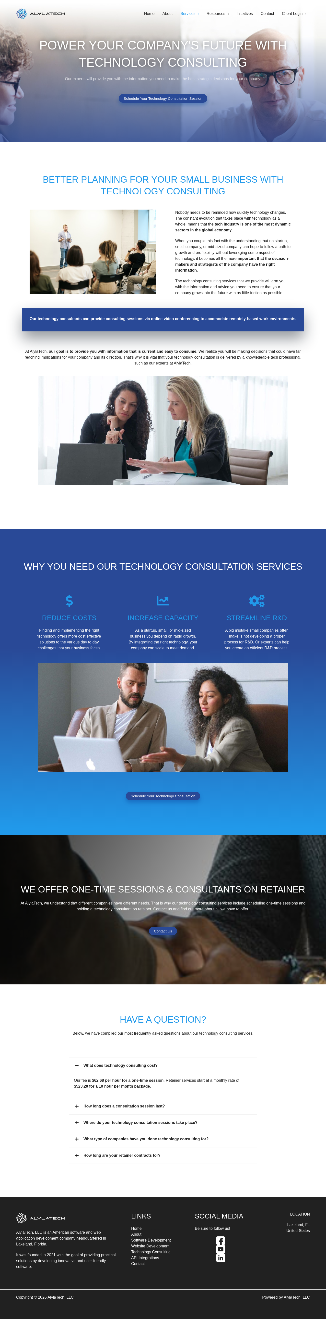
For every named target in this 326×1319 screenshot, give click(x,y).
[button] (163, 1065)
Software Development (151, 1240)
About (167, 14)
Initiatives (244, 14)
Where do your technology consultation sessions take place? (140, 1122)
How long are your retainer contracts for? (122, 1155)
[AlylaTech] (40, 13)
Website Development (150, 1246)
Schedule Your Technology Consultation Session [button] (163, 98)
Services (187, 14)
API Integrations (145, 1258)
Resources (216, 14)
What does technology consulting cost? (120, 1065)
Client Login (292, 14)
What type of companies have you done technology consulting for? (146, 1139)
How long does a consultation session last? (124, 1106)
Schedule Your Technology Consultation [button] (163, 796)
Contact (267, 14)
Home (149, 14)
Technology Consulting (151, 1252)
